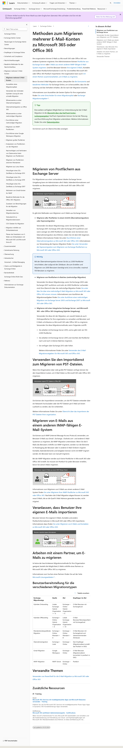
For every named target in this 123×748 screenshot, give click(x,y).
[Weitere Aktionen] (88, 26)
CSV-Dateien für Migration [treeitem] (15, 224)
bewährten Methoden (41, 84)
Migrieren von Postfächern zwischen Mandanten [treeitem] (15, 161)
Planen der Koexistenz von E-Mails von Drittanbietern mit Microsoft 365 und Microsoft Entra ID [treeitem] (16, 238)
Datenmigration (53, 122)
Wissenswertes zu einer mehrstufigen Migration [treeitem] (14, 114)
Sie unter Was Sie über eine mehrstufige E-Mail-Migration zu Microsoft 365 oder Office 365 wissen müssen (63, 291)
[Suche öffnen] (110, 3)
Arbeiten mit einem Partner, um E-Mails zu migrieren (107, 53)
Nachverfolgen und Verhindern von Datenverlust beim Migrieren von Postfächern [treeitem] (16, 153)
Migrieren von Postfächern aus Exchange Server (107, 31)
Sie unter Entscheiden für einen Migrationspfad (55, 95)
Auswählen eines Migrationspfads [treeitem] (11, 85)
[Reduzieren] (26, 25)
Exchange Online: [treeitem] (10, 34)
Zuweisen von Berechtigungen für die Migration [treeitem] (16, 205)
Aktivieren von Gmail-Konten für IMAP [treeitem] (15, 191)
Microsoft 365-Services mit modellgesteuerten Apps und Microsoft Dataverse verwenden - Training (59, 701)
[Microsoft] (4, 3)
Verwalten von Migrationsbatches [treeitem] (12, 211)
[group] (61, 631)
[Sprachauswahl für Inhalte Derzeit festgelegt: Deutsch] (8, 744)
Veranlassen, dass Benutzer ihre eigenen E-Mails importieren (107, 48)
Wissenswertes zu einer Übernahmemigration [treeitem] (13, 101)
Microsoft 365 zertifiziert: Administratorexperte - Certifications (54, 713)
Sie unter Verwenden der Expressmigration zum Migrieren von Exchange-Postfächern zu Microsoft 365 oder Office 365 (62, 247)
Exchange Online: (46, 26)
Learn (35, 26)
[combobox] (15, 29)
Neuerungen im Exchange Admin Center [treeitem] (15, 43)
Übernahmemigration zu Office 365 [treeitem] (16, 108)
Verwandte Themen (103, 56)
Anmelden (117, 3)
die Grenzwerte (80, 81)
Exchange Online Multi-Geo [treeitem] (13, 277)
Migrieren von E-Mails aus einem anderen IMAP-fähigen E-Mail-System (108, 42)
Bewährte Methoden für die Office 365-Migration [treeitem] (15, 198)
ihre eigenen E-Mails (74, 67)
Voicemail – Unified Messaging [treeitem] (14, 262)
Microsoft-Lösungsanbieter (43, 577)
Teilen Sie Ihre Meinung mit (105, 17)
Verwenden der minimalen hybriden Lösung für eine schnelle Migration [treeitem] (14, 93)
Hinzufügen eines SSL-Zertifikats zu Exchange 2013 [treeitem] (15, 171)
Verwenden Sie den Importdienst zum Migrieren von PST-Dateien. (108, 36)
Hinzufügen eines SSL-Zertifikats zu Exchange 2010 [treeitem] (15, 178)
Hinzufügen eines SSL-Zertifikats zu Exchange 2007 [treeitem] (15, 185)
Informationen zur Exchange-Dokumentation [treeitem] (14, 286)
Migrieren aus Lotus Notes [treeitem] (15, 167)
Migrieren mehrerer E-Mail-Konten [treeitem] (15, 78)
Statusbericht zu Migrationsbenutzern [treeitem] (13, 218)
